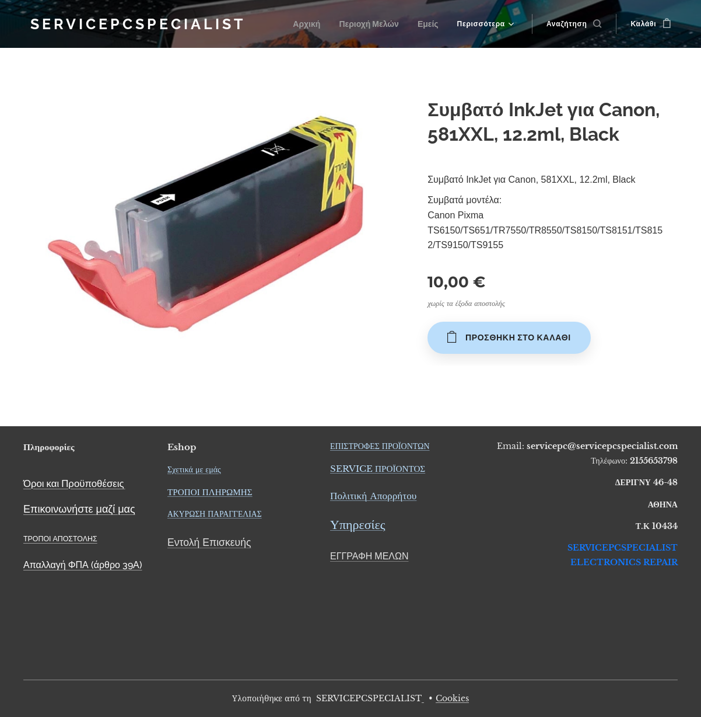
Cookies (452, 698)
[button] (574, 24)
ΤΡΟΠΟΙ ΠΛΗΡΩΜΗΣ (210, 491)
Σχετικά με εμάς (194, 469)
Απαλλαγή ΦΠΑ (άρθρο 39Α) (82, 564)
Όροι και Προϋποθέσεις (73, 483)
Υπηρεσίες (357, 525)
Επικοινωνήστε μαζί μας (79, 509)
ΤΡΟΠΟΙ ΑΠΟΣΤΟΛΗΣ (60, 538)
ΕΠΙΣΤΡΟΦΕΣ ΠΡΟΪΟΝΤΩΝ (380, 446)
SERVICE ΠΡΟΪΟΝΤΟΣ (377, 468)
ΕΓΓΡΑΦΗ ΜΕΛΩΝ (369, 556)
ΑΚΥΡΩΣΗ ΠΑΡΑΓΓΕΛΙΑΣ (214, 514)
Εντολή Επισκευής (209, 542)
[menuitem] (314, 24)
